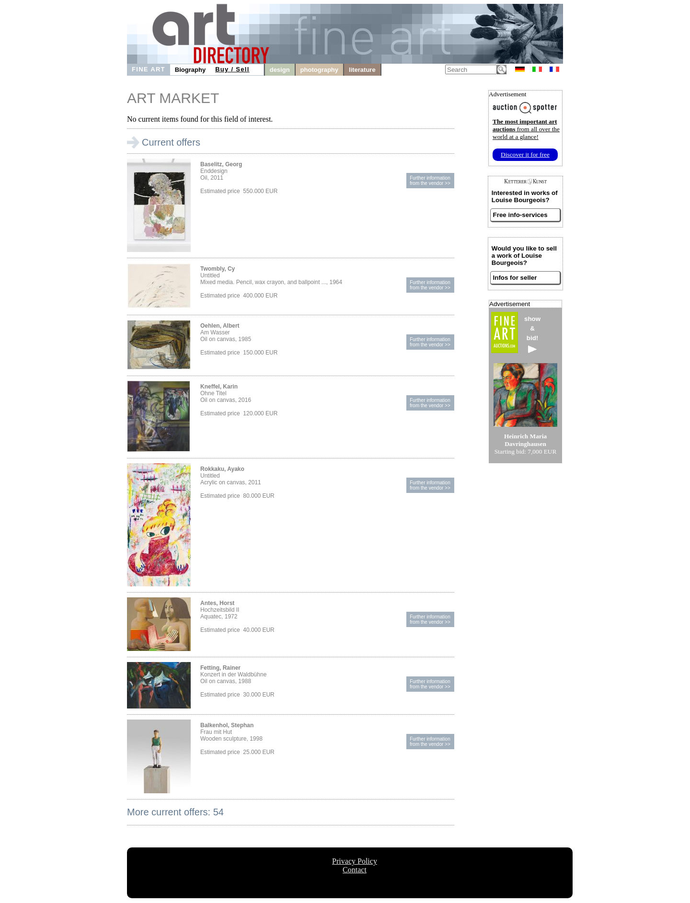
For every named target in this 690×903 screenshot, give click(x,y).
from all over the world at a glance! (526, 129)
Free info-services (520, 214)
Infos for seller (515, 277)
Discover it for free (525, 154)
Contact (355, 870)
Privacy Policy (354, 861)
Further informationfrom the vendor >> (430, 180)
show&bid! (532, 334)
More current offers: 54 (175, 812)
